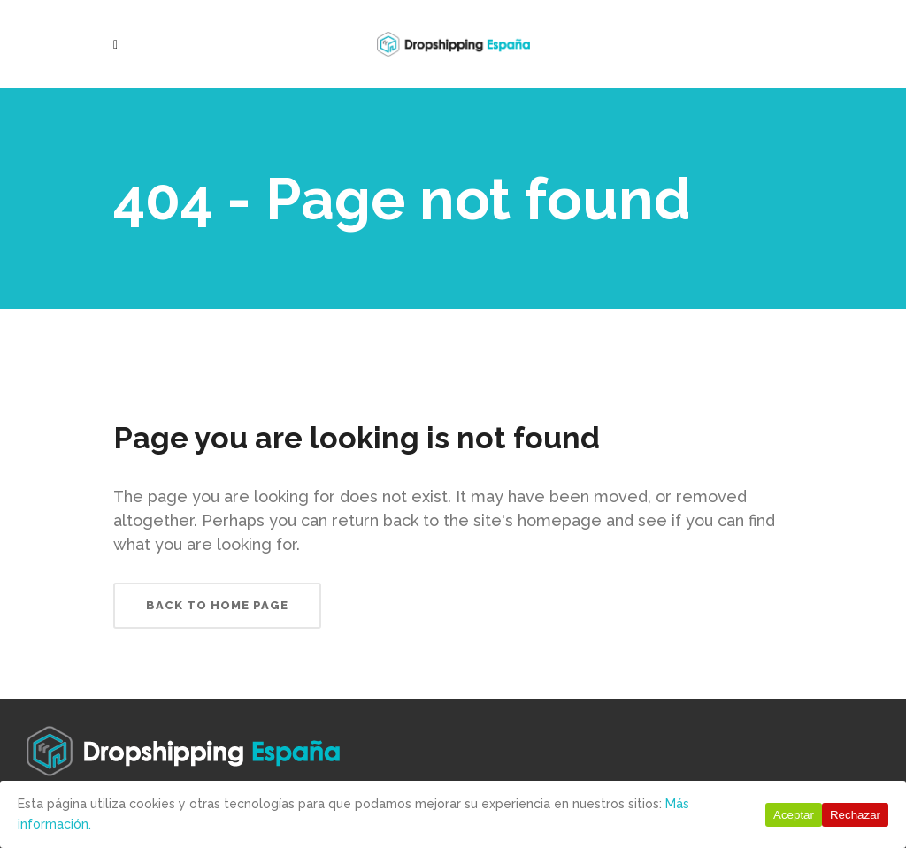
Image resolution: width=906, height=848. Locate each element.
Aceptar (793, 814)
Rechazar (855, 814)
